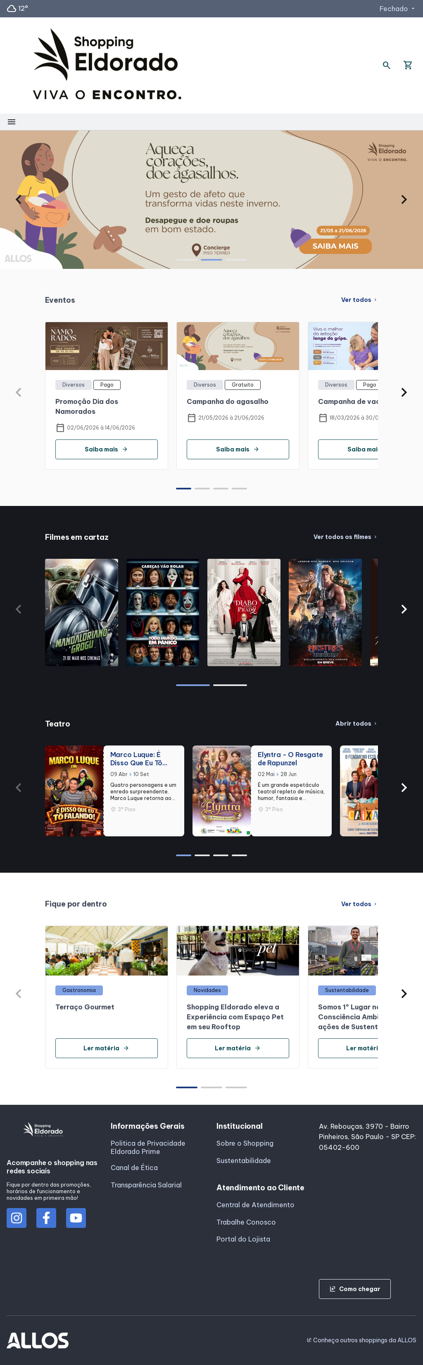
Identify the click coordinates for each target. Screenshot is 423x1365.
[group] (211, 199)
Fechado (398, 9)
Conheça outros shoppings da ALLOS (361, 1340)
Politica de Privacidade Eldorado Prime (148, 1147)
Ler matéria (106, 1048)
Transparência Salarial (146, 1185)
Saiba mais (106, 449)
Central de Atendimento (255, 1205)
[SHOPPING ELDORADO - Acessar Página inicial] (107, 65)
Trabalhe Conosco (246, 1222)
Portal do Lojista (243, 1239)
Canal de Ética (134, 1167)
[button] (18, 199)
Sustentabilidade (243, 1160)
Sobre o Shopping (244, 1143)
